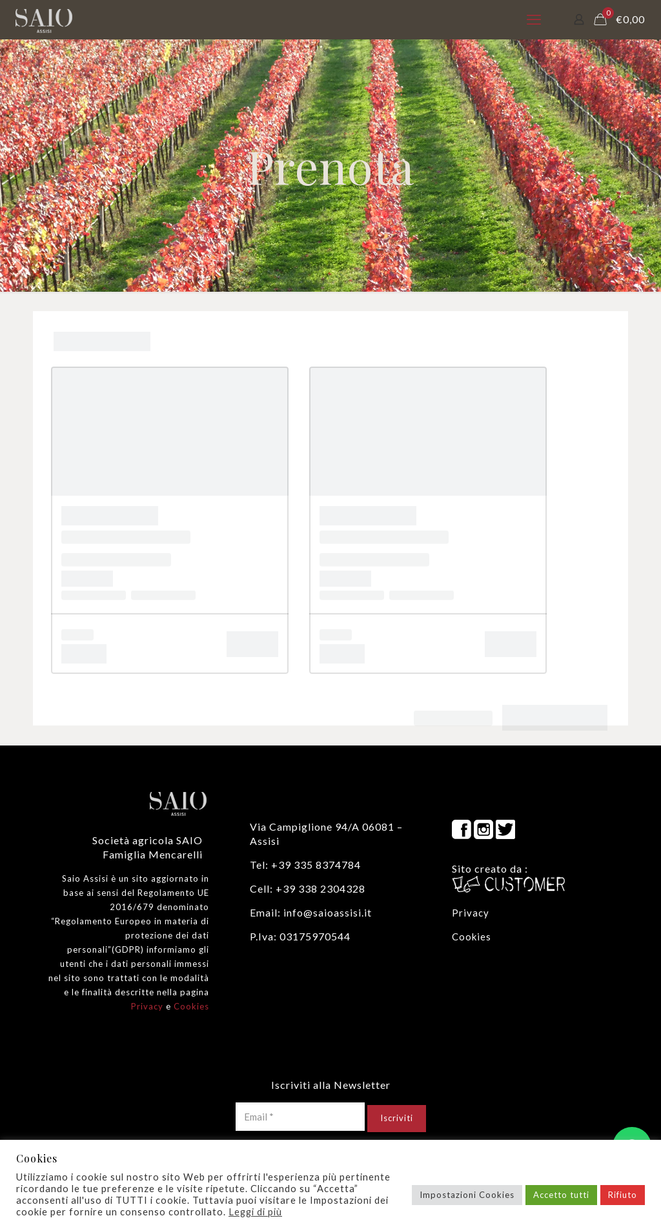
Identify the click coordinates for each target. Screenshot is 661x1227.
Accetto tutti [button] (561, 1195)
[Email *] (300, 1116)
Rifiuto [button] (622, 1195)
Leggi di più (255, 1211)
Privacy (147, 1006)
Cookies (191, 1006)
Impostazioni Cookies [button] (467, 1195)
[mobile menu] (534, 19)
